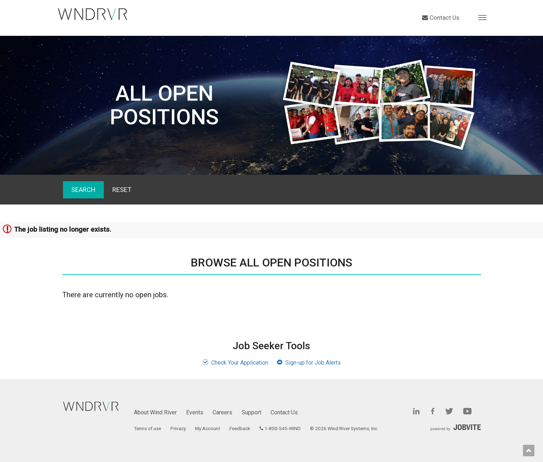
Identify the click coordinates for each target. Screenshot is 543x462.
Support (251, 412)
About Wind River (155, 412)
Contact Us (440, 17)
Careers (222, 412)
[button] (482, 17)
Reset (121, 189)
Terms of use (147, 428)
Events (194, 412)
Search (83, 189)
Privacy (178, 428)
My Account (207, 428)
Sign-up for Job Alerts (309, 362)
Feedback (239, 428)
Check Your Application (235, 362)
